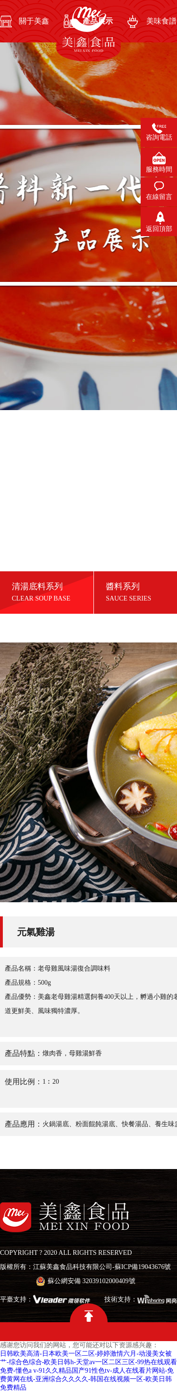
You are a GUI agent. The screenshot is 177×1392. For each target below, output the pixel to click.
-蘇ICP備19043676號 (141, 1266)
